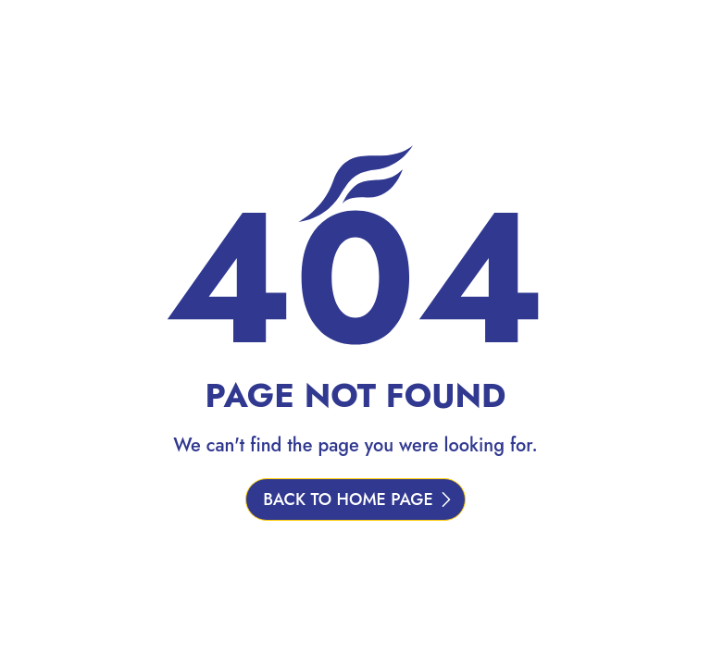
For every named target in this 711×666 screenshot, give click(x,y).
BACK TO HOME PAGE (348, 499)
